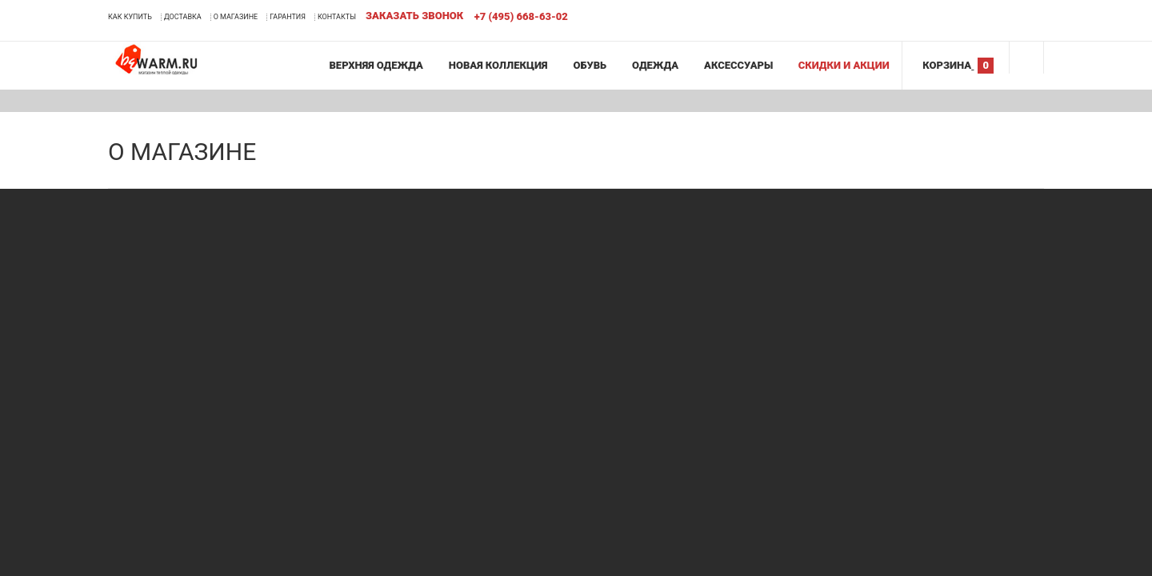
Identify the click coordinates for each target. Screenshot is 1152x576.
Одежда (654, 65)
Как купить (130, 17)
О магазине (236, 17)
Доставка (183, 17)
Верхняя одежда (375, 65)
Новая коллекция (497, 65)
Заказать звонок (414, 16)
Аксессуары (737, 65)
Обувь (589, 65)
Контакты (337, 17)
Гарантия (288, 17)
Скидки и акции (843, 65)
